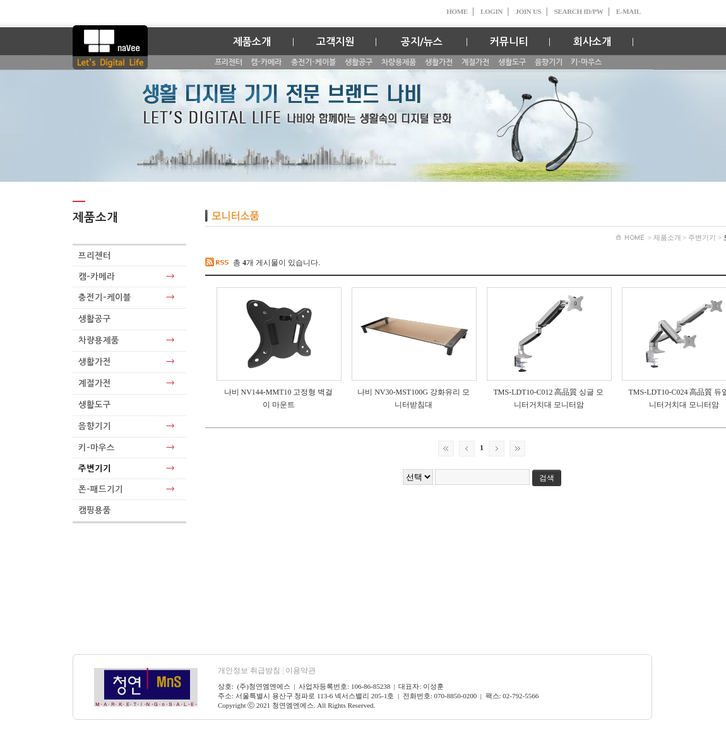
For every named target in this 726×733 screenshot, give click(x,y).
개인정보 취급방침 (251, 670)
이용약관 (300, 670)
